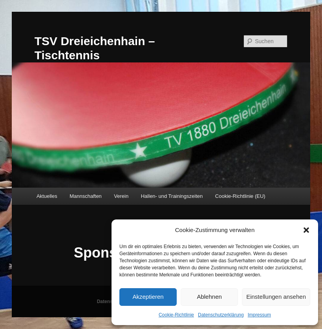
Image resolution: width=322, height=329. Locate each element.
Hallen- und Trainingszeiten (172, 196)
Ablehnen (209, 296)
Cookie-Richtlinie (176, 315)
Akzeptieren (147, 296)
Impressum (259, 315)
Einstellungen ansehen (276, 296)
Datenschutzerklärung (221, 315)
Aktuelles (47, 196)
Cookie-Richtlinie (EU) (240, 196)
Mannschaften (86, 196)
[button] (306, 230)
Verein (121, 196)
